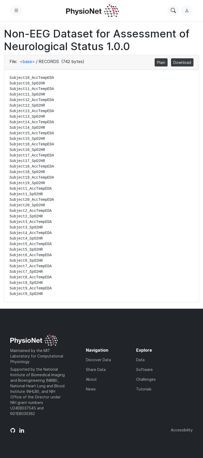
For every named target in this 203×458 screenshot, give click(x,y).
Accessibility (182, 430)
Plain (161, 62)
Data (140, 359)
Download (182, 62)
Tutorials (143, 389)
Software (144, 369)
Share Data (96, 369)
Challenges (146, 379)
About (91, 379)
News (91, 389)
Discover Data (98, 359)
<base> (27, 61)
